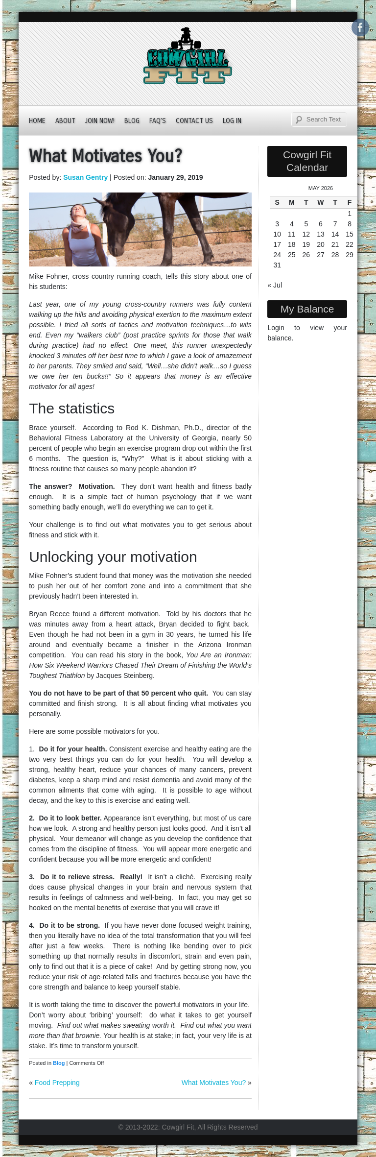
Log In (232, 121)
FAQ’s (157, 121)
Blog (132, 121)
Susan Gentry (85, 177)
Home (37, 121)
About (65, 121)
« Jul (274, 285)
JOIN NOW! (100, 121)
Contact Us (194, 121)
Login (275, 328)
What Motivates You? (214, 1082)
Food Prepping (57, 1082)
